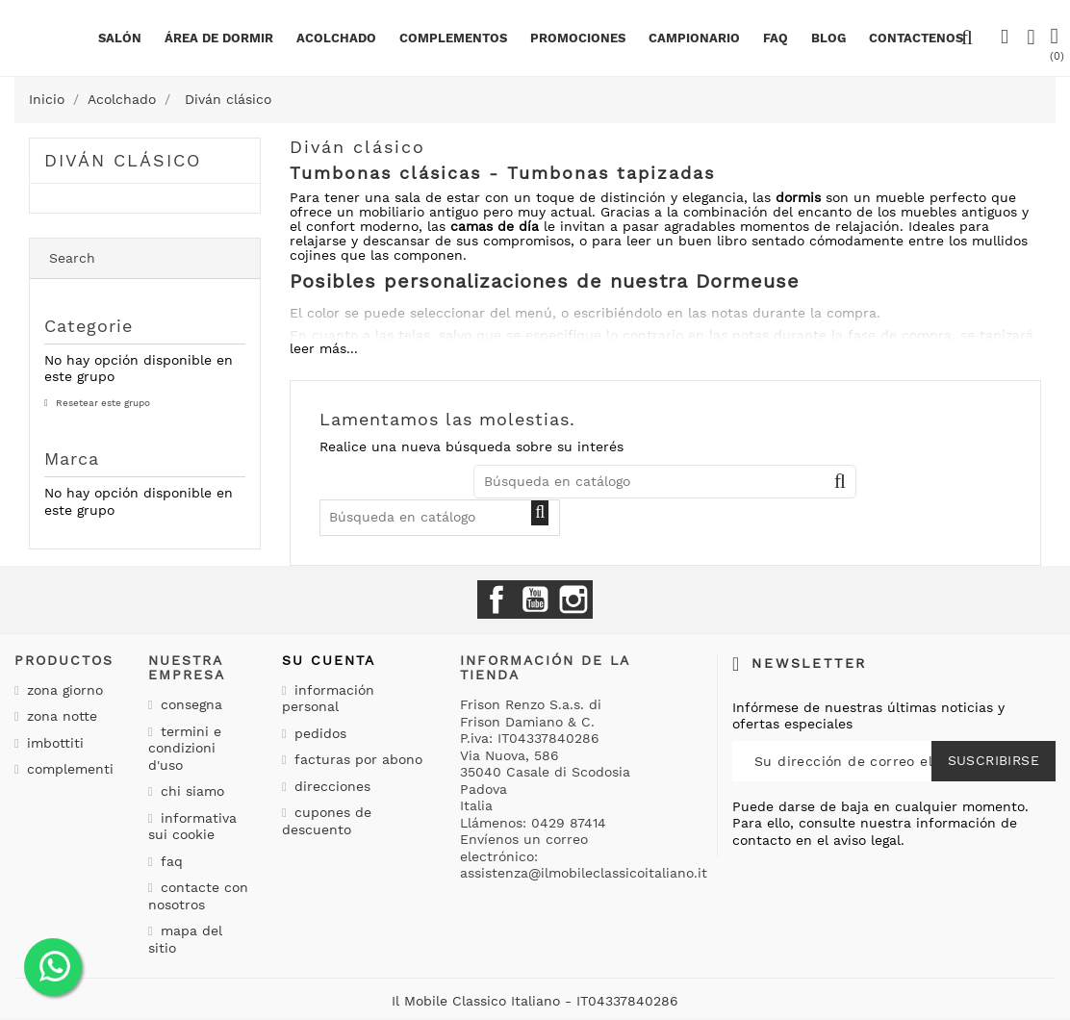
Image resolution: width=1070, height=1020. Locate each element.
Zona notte (59, 716)
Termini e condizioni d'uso (184, 748)
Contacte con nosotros (198, 896)
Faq (775, 38)
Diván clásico (122, 160)
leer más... (324, 348)
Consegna (189, 704)
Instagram (573, 599)
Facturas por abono (356, 759)
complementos (453, 38)
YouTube (535, 599)
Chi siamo (190, 791)
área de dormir (219, 38)
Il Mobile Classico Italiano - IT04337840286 (535, 1000)
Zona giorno (62, 690)
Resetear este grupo (101, 402)
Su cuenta (328, 660)
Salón (119, 38)
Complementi (68, 769)
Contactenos (916, 38)
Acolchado (336, 38)
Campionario (694, 38)
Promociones (577, 38)
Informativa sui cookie (192, 826)
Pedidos (318, 733)
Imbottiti (53, 743)
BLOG (828, 38)
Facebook (496, 599)
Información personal (328, 698)
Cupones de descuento (326, 820)
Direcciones (330, 786)
